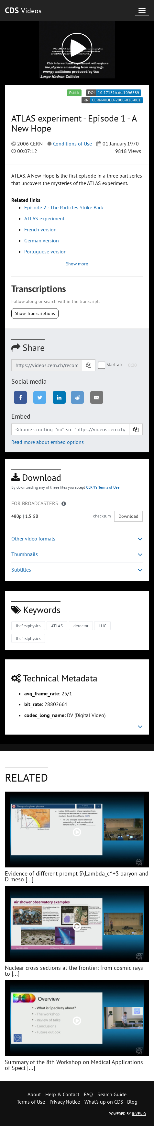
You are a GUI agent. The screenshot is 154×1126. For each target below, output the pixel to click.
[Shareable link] (46, 365)
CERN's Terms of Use (102, 487)
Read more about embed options (47, 442)
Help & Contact (62, 1094)
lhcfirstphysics (28, 626)
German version (41, 240)
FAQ (88, 1094)
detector (80, 626)
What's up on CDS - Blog (111, 1101)
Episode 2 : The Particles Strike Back (64, 207)
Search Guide (111, 1094)
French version (40, 229)
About (34, 1094)
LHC (102, 626)
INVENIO (139, 1113)
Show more (77, 264)
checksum (102, 516)
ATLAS (57, 626)
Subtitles (77, 570)
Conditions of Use (72, 143)
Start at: (110, 365)
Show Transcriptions (35, 313)
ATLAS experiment (44, 218)
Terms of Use (31, 1101)
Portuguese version (45, 251)
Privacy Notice (65, 1101)
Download (128, 516)
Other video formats (77, 538)
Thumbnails (77, 554)
